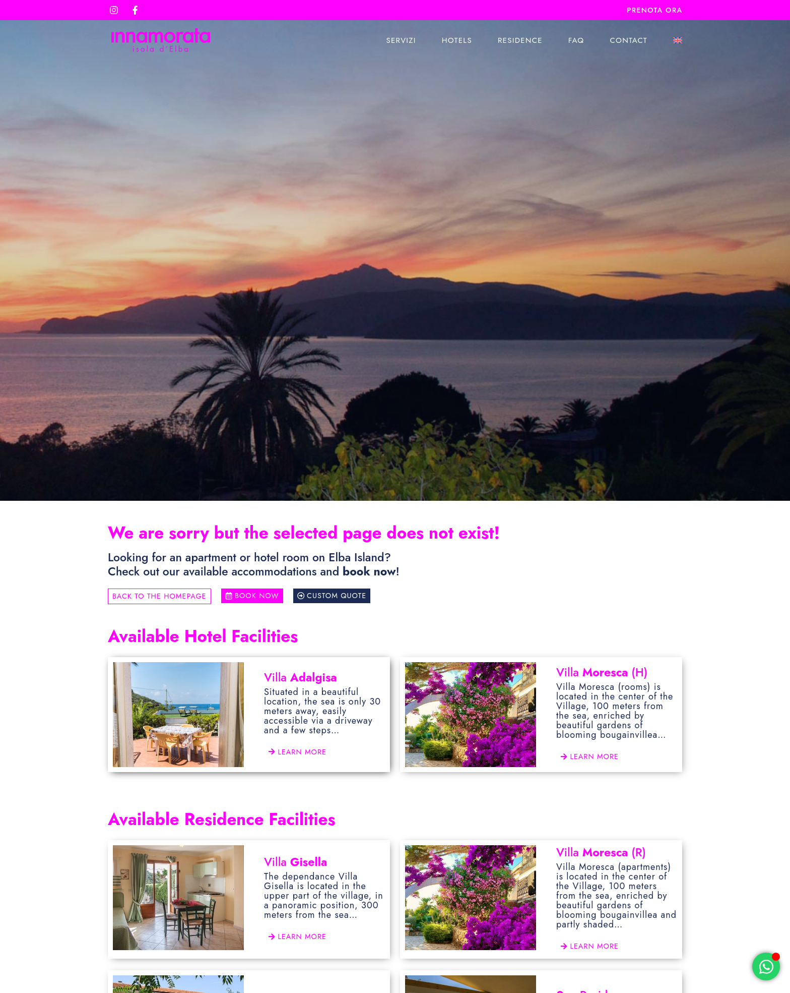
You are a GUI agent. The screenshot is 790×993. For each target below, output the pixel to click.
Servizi (401, 40)
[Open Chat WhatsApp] (766, 966)
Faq (576, 40)
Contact (628, 40)
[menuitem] (677, 40)
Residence (520, 40)
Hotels (457, 40)
